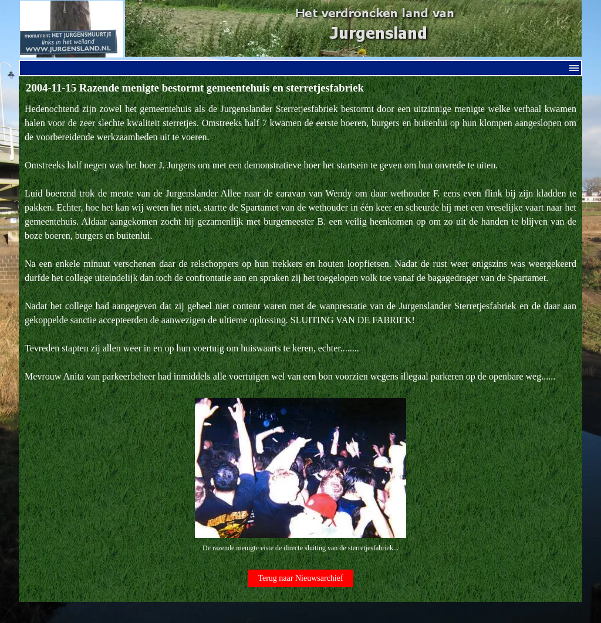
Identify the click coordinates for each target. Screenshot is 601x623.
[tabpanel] (300, 328)
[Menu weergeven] (574, 68)
